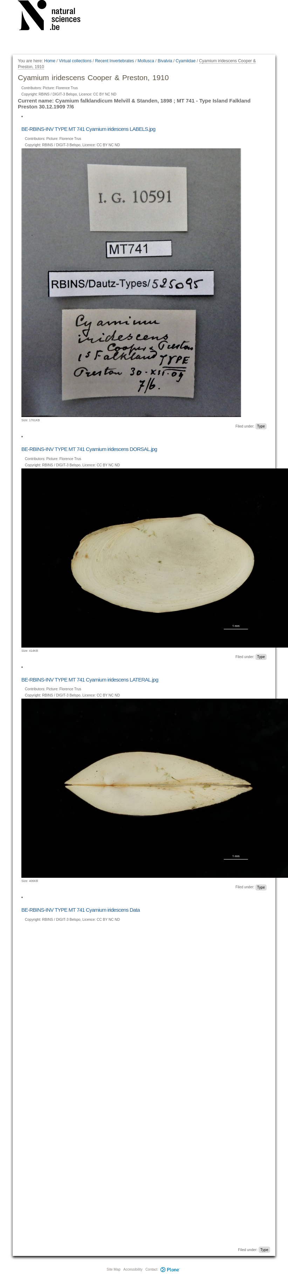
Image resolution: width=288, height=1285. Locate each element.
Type (261, 426)
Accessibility (132, 1269)
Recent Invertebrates (114, 60)
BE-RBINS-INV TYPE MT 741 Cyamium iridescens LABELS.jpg (88, 129)
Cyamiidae (186, 60)
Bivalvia (165, 60)
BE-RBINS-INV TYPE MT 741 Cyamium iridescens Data (80, 910)
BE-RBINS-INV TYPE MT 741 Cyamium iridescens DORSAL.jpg (89, 449)
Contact (151, 1269)
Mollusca (146, 60)
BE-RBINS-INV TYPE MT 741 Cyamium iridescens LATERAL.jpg (89, 680)
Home (49, 60)
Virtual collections (75, 60)
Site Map (113, 1269)
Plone (169, 1269)
